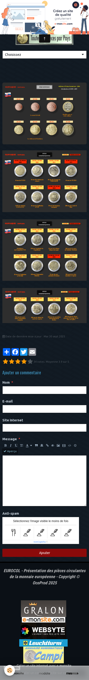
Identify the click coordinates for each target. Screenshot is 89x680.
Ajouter (44, 553)
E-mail (7, 401)
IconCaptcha (40, 542)
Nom (6, 382)
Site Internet (12, 420)
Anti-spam (10, 513)
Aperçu (10, 451)
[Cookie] (9, 670)
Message (9, 439)
